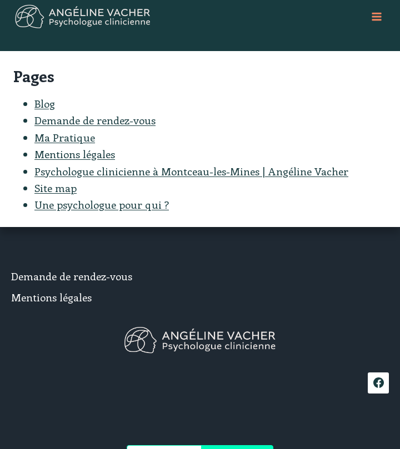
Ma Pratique (64, 137)
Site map (55, 188)
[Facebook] (378, 382)
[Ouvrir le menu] (376, 16)
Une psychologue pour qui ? (101, 204)
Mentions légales (74, 154)
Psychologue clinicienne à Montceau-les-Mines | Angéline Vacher (191, 171)
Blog (44, 103)
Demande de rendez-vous (95, 120)
